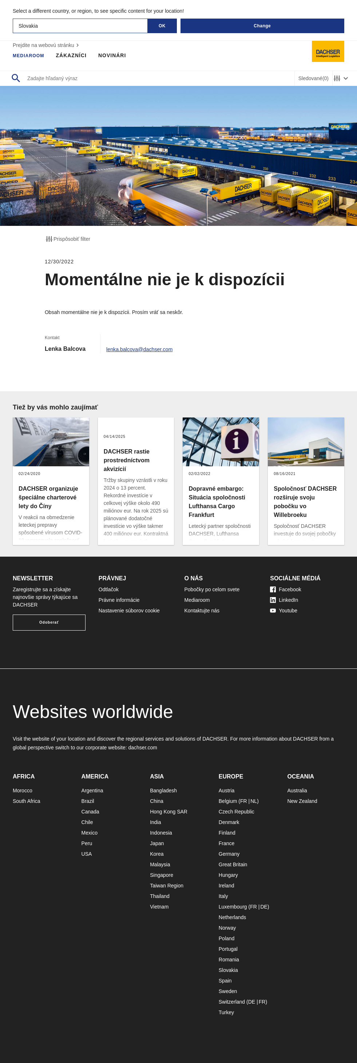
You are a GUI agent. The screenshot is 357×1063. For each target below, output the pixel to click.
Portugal (228, 949)
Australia (297, 790)
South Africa (26, 801)
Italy (223, 896)
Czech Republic (236, 812)
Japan (157, 843)
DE (263, 907)
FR (243, 801)
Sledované (313, 78)
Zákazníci (75, 55)
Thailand (160, 896)
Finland (227, 833)
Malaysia (160, 864)
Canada (90, 812)
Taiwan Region (166, 886)
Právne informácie (119, 600)
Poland (227, 938)
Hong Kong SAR (168, 812)
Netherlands (232, 917)
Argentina (92, 790)
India (155, 822)
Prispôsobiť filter (67, 239)
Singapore (161, 875)
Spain (225, 981)
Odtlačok (109, 589)
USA (87, 854)
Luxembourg (233, 907)
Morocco (22, 790)
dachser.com (142, 747)
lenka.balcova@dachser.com (143, 349)
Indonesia (161, 833)
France (227, 843)
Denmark (229, 822)
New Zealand (302, 801)
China (156, 801)
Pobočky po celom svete (212, 589)
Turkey (226, 1012)
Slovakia (228, 970)
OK (162, 25)
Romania (229, 959)
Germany (229, 854)
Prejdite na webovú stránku (47, 45)
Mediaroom (30, 55)
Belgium (228, 801)
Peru (87, 843)
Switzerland (232, 1002)
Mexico (90, 833)
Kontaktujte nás (202, 610)
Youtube (283, 610)
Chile (87, 822)
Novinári (116, 55)
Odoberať (49, 622)
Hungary (228, 875)
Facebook (285, 589)
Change (262, 25)
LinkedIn (284, 600)
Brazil (88, 801)
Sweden (228, 991)
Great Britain (233, 864)
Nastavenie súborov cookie (129, 610)
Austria (227, 790)
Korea (156, 854)
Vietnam (159, 907)
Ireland (226, 886)
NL (253, 801)
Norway (227, 928)
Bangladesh (163, 790)
